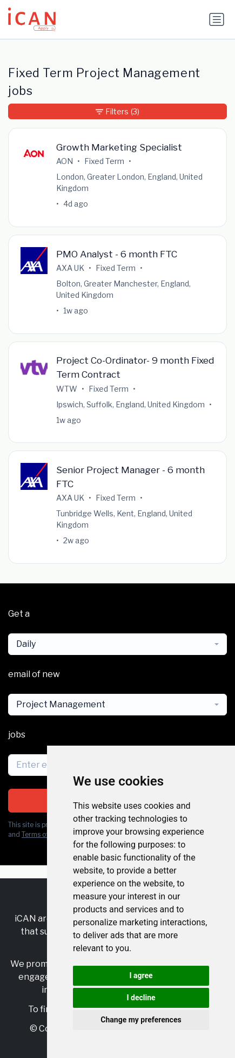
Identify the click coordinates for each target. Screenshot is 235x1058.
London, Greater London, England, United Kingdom (129, 182)
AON (64, 161)
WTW (66, 388)
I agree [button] (140, 975)
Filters (117, 111)
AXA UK (70, 267)
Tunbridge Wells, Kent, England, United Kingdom (124, 519)
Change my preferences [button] (140, 1019)
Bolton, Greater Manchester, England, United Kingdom (123, 289)
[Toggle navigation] (216, 19)
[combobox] (117, 644)
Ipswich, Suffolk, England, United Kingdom (130, 404)
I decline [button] (140, 997)
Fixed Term (104, 161)
